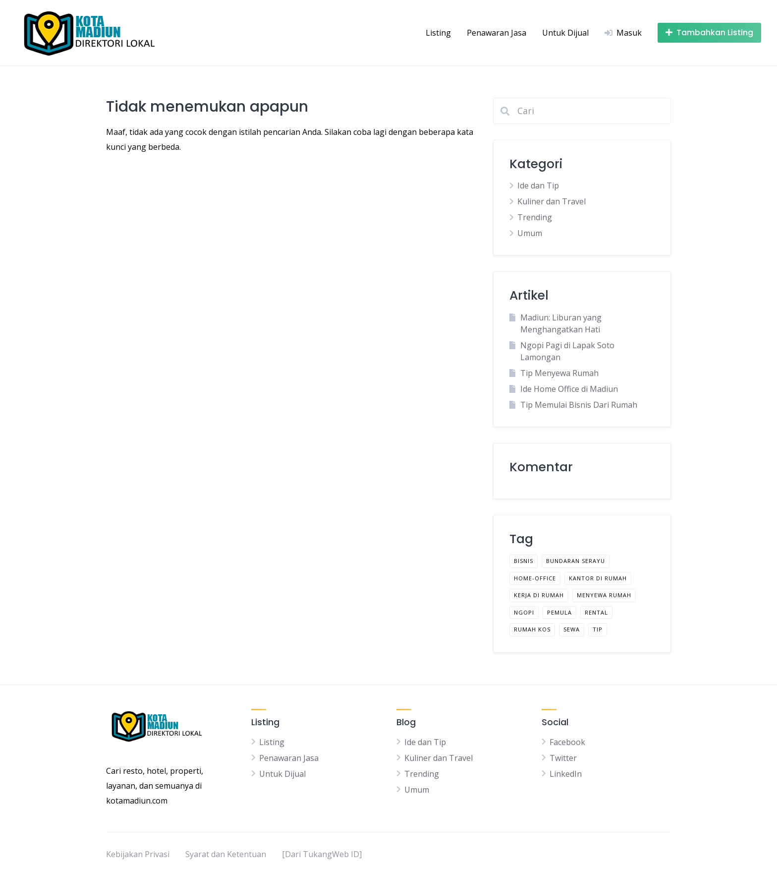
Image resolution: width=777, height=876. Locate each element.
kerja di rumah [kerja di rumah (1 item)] (539, 595)
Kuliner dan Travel (551, 201)
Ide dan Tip (538, 185)
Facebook (567, 742)
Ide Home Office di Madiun (569, 388)
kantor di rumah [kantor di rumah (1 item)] (598, 578)
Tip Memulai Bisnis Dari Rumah (578, 404)
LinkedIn (566, 773)
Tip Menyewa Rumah (559, 373)
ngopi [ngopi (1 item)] (524, 612)
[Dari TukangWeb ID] (322, 854)
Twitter (563, 757)
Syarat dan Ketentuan (225, 854)
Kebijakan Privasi (137, 854)
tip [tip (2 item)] (598, 629)
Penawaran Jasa (496, 32)
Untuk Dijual (565, 32)
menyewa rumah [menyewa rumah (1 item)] (604, 595)
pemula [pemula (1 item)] (559, 612)
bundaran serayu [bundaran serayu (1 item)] (575, 560)
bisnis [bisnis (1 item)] (523, 560)
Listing (438, 32)
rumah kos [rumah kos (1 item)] (532, 629)
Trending (534, 217)
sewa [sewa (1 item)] (571, 629)
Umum (529, 233)
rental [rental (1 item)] (596, 612)
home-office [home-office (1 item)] (535, 578)
